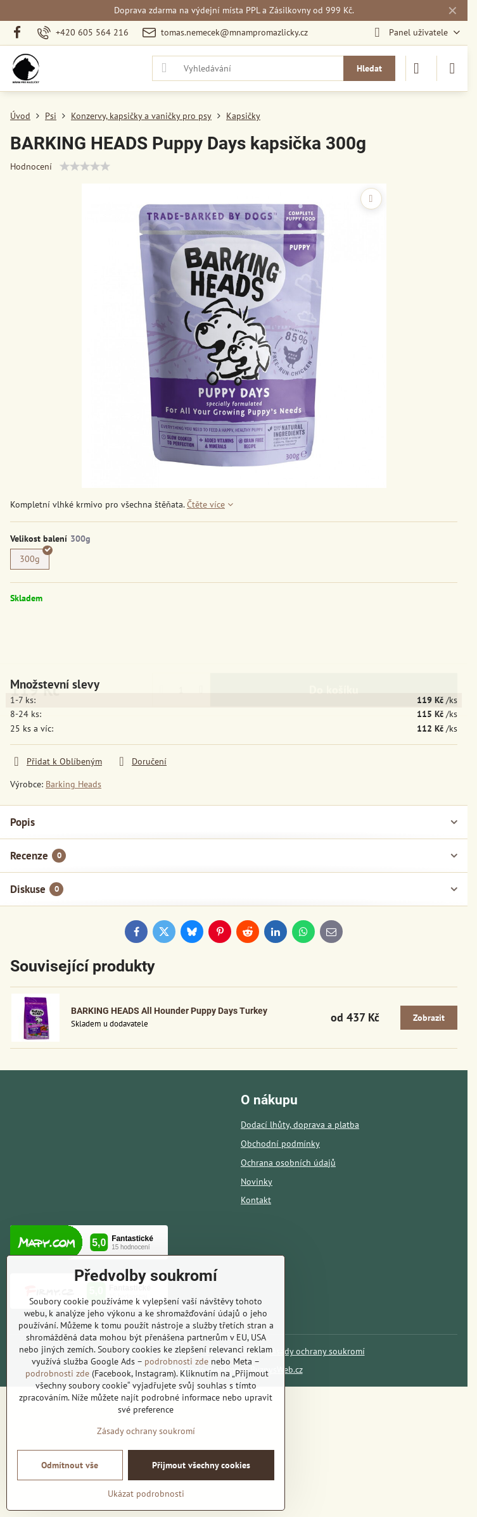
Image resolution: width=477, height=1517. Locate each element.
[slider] (85, 166)
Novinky (256, 1181)
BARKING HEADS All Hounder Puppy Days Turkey (169, 1011)
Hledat (369, 68)
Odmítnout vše (69, 1465)
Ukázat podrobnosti (146, 1493)
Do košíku (334, 640)
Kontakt (256, 1200)
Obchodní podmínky (280, 1143)
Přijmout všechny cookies (201, 1465)
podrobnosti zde (176, 1361)
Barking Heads (73, 784)
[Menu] (452, 68)
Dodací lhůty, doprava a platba (300, 1124)
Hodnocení (31, 166)
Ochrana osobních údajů (288, 1162)
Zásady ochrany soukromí (316, 1351)
